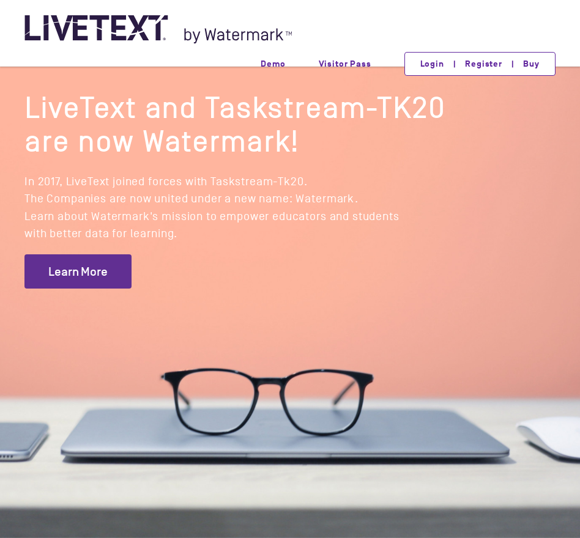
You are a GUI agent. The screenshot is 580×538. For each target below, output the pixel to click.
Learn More (78, 271)
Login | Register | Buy (480, 64)
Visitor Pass (345, 64)
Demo (273, 64)
